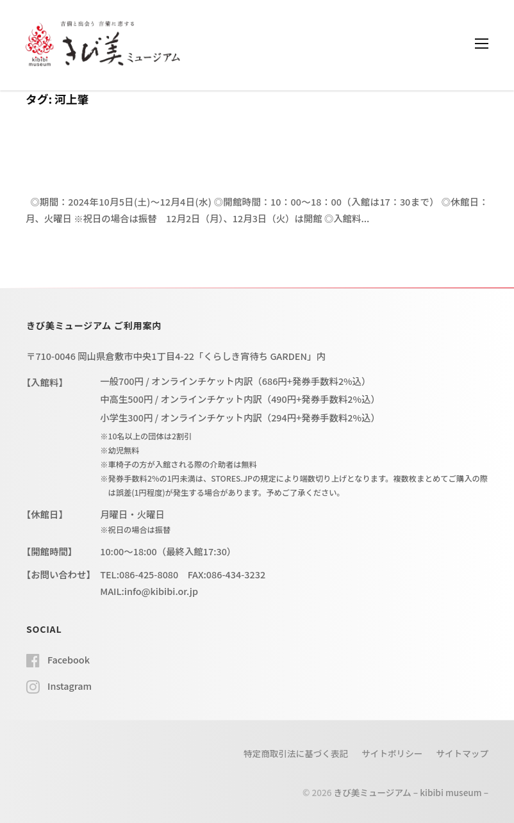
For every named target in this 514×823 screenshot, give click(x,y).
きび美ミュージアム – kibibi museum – (411, 792)
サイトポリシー (391, 753)
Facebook (68, 659)
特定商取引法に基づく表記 (296, 753)
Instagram (69, 685)
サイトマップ (462, 753)
